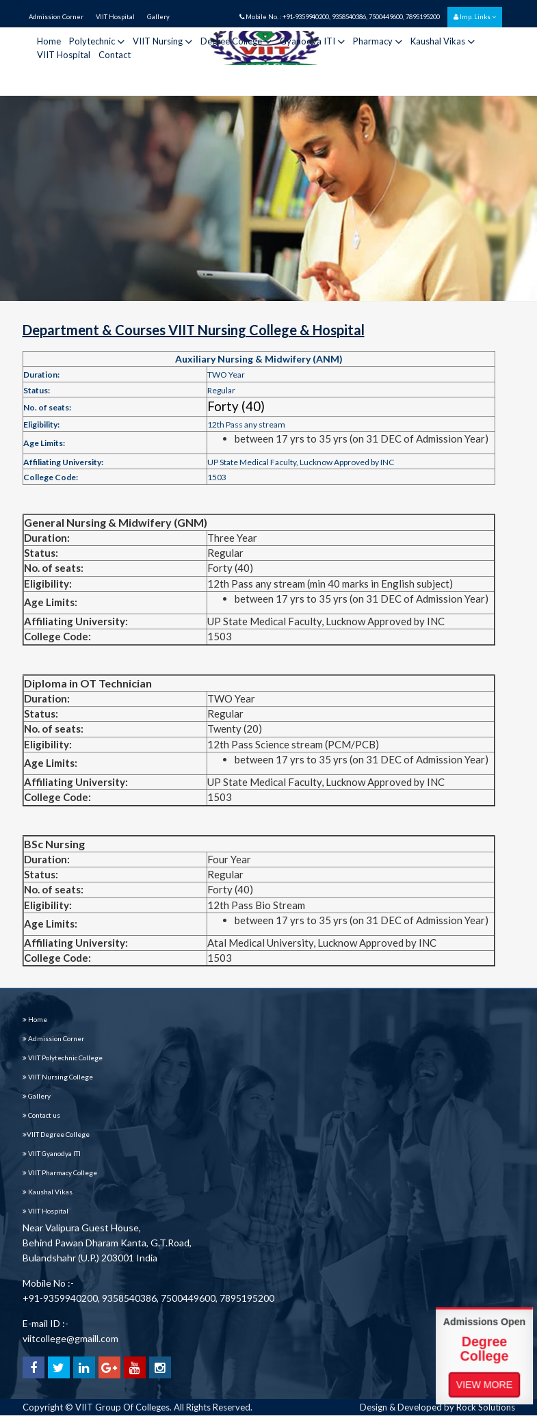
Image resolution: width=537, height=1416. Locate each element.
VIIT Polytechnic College (63, 1057)
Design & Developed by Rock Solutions (437, 1407)
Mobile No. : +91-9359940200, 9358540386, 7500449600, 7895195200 (339, 17)
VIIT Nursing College (58, 1077)
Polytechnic (97, 41)
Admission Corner (56, 17)
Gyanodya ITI (312, 41)
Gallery (158, 17)
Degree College (236, 41)
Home (49, 41)
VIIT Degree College (56, 1134)
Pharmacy (377, 41)
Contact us (41, 1115)
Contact (115, 54)
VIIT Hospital (115, 17)
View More (484, 1384)
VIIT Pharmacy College (60, 1172)
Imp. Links (475, 17)
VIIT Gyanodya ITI (52, 1153)
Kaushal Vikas (442, 41)
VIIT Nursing (162, 41)
